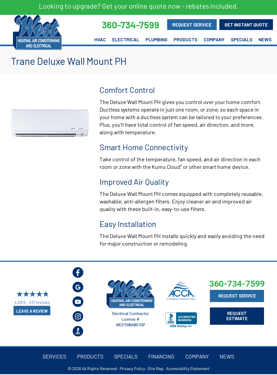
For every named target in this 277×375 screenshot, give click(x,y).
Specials (241, 39)
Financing (161, 356)
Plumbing (156, 39)
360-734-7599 (237, 284)
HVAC (100, 39)
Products (185, 39)
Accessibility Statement (188, 368)
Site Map (155, 368)
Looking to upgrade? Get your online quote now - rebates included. (138, 6)
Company (214, 39)
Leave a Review (32, 311)
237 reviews (39, 302)
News (265, 39)
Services (54, 356)
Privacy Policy (132, 368)
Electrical (125, 39)
